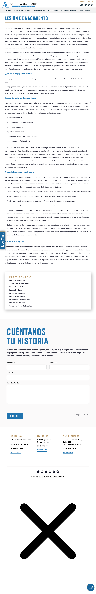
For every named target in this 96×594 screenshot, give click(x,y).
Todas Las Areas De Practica (20, 306)
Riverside (42, 436)
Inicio (8, 10)
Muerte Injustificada (17, 303)
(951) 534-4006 (43, 446)
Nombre (11, 362)
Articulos (53, 10)
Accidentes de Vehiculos (19, 284)
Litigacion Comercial (17, 293)
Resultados (39, 10)
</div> (14, 587)
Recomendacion (69, 10)
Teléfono (54, 362)
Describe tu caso (14, 383)
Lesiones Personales (17, 280)
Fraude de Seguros (16, 290)
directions (42, 450)
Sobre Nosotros (22, 10)
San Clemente (71, 436)
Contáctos (85, 10)
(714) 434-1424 (85, 5)
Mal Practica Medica (17, 296)
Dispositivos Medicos (17, 287)
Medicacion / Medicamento (19, 300)
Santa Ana (16, 436)
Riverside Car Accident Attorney (48, 477)
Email (10, 373)
